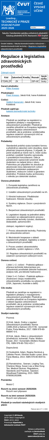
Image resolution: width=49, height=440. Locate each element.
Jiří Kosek (18, 415)
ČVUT (6, 420)
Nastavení (32, 35)
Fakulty (5, 33)
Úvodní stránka (7, 43)
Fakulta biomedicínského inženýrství (29, 43)
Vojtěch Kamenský (15, 102)
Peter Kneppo (12, 88)
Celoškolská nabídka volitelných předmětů (28, 33)
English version (43, 36)
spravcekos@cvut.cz (36, 436)
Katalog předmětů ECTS (16, 35)
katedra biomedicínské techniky (14, 46)
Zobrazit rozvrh (8, 72)
